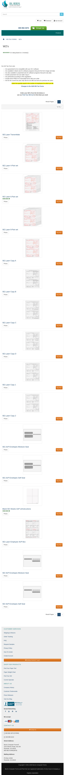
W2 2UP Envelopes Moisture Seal (15, 447)
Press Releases (8, 695)
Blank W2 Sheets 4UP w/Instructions (16, 509)
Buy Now (59, 137)
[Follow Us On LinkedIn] (16, 711)
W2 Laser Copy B (9, 292)
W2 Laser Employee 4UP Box (14, 542)
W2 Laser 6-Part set (10, 197)
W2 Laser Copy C (9, 323)
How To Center (8, 652)
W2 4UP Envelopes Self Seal (13, 604)
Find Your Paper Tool (10, 668)
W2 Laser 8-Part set (10, 230)
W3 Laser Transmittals (11, 135)
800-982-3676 (23, 28)
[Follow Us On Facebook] (5, 711)
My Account (58, 20)
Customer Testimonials (10, 691)
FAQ (5, 640)
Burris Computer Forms (40, 765)
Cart (39, 20)
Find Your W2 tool (28, 95)
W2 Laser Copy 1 (9, 385)
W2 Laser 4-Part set (10, 166)
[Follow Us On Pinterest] (12, 711)
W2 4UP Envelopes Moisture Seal (15, 573)
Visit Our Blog (8, 699)
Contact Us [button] (32, 729)
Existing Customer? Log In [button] (32, 660)
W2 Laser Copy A (9, 261)
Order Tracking (8, 636)
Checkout (47, 20)
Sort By (59, 107)
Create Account (8, 656)
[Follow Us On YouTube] (9, 711)
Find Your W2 (8, 676)
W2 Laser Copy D (9, 354)
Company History (9, 687)
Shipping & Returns (9, 633)
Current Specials (9, 680)
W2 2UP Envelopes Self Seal (13, 478)
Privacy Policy (8, 648)
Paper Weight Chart (10, 672)
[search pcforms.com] (62, 14)
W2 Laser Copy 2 (9, 416)
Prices (5, 137)
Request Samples (9, 644)
